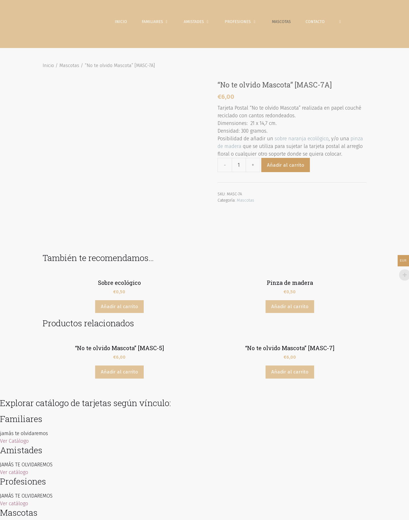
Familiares (160, 22)
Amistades (201, 22)
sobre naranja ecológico (302, 140)
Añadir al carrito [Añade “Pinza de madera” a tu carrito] (289, 270)
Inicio (122, 22)
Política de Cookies (294, 511)
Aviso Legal (220, 511)
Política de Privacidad (254, 511)
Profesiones (245, 22)
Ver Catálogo (14, 405)
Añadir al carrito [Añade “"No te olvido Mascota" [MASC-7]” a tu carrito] (289, 336)
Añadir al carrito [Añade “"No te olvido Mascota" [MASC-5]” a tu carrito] (119, 336)
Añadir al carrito (285, 167)
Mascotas (282, 22)
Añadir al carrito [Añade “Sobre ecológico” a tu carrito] (119, 270)
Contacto (315, 22)
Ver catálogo (14, 436)
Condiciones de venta (335, 511)
